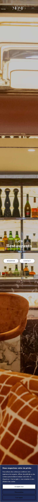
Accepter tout (19, 487)
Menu (32, 8)
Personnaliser (19, 492)
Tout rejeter (19, 498)
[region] (19, 483)
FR (2, 9)
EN (4, 9)
